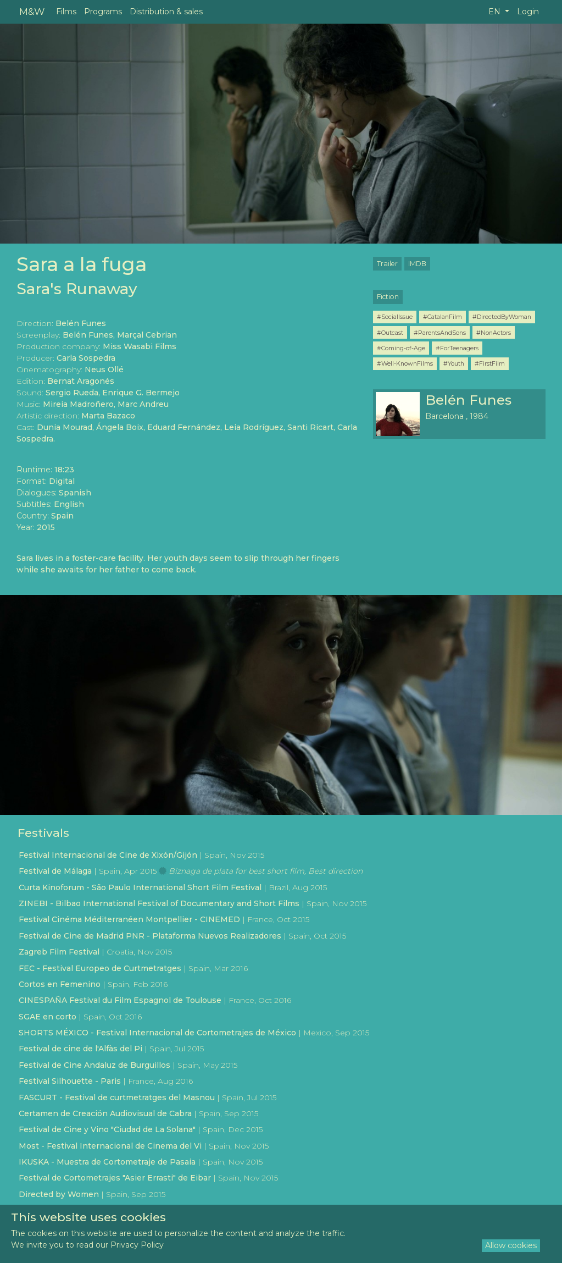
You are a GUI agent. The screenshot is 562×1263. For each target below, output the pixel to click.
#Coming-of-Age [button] (401, 348)
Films (66, 11)
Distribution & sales (166, 11)
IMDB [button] (417, 264)
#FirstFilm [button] (490, 363)
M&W (31, 11)
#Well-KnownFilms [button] (405, 363)
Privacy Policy (137, 1245)
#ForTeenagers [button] (457, 348)
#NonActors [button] (493, 333)
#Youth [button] (453, 363)
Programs (103, 11)
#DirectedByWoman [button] (501, 317)
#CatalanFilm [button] (442, 317)
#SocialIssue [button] (395, 317)
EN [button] (495, 11)
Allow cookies (511, 1245)
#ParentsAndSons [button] (440, 333)
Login (528, 11)
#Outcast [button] (390, 333)
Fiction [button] (388, 297)
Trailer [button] (387, 264)
